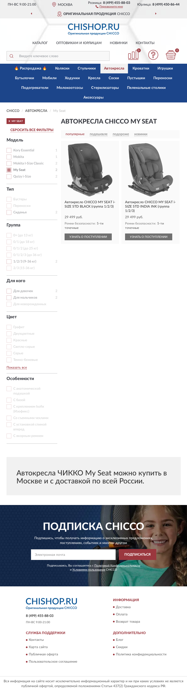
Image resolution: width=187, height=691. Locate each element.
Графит (18, 327)
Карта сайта (38, 647)
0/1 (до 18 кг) (23, 242)
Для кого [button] (16, 281)
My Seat (19, 170)
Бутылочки (24, 78)
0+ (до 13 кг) (23, 235)
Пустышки (136, 78)
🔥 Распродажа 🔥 (30, 68)
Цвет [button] (12, 317)
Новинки (118, 43)
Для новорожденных (29, 304)
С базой (19, 400)
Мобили (49, 78)
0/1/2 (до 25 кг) (25, 248)
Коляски (62, 68)
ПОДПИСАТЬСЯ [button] (137, 554)
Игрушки (165, 68)
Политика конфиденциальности (141, 654)
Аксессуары (93, 97)
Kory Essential (23, 150)
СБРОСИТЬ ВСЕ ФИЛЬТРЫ (31, 130)
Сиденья (20, 212)
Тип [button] (10, 189)
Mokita (18, 157)
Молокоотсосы (70, 88)
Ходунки (72, 78)
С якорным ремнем (28, 436)
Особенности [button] (20, 379)
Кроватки (141, 68)
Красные (20, 340)
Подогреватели (34, 88)
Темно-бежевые (25, 360)
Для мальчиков (25, 297)
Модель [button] (15, 140)
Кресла (94, 78)
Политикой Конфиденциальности (117, 565)
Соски (114, 78)
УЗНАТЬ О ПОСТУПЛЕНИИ (88, 236)
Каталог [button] (40, 43)
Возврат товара (128, 621)
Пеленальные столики (146, 88)
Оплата (121, 614)
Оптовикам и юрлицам (79, 43)
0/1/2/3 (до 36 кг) (27, 255)
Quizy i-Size (22, 176)
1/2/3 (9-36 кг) (24, 261)
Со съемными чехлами (30, 418)
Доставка (123, 607)
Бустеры (20, 199)
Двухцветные (23, 333)
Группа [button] (13, 225)
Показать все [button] (17, 367)
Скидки (121, 647)
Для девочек (23, 291)
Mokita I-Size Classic (28, 163)
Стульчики (87, 68)
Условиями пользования (88, 569)
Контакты (145, 43)
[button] (109, 6)
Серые (18, 353)
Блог (119, 640)
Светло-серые (24, 347)
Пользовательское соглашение (53, 661)
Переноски (162, 78)
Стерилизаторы (105, 88)
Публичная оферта (43, 654)
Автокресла (114, 68)
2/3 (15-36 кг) (24, 268)
